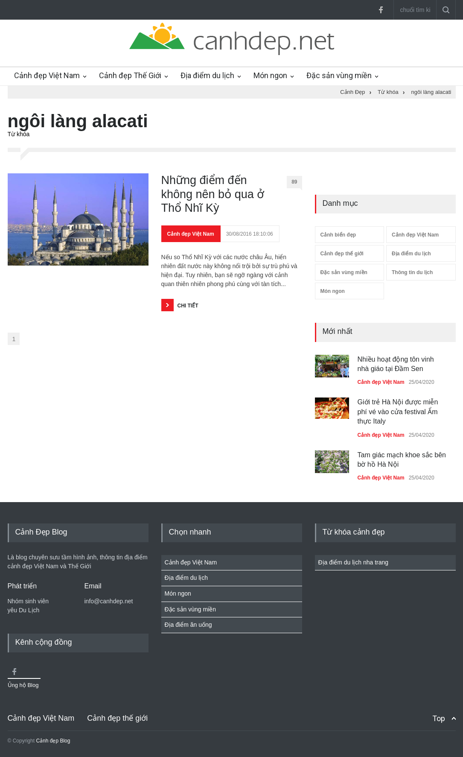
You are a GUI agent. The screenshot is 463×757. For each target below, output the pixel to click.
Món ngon (270, 75)
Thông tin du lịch (412, 272)
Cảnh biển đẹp (338, 235)
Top (438, 718)
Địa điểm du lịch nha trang (353, 562)
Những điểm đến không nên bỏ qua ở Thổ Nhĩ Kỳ (213, 194)
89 (296, 183)
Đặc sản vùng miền (339, 75)
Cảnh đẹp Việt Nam (47, 75)
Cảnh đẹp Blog (53, 741)
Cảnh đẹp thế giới (342, 254)
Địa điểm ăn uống (188, 624)
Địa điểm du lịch (207, 75)
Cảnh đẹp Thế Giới (130, 75)
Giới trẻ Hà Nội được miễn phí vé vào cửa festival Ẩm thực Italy (398, 411)
